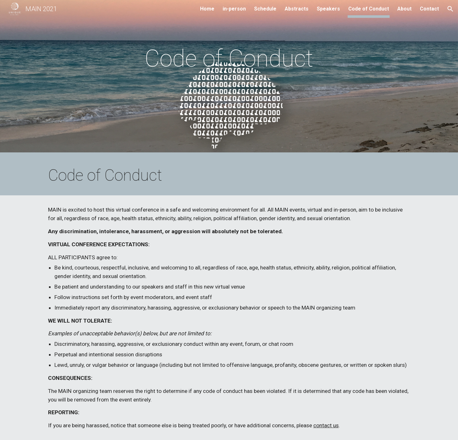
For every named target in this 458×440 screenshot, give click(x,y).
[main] (229, 77)
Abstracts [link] (297, 9)
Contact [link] (429, 9)
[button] (450, 9)
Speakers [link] (328, 9)
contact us (326, 425)
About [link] (404, 9)
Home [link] (207, 9)
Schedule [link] (265, 9)
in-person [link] (234, 9)
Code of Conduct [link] (368, 9)
